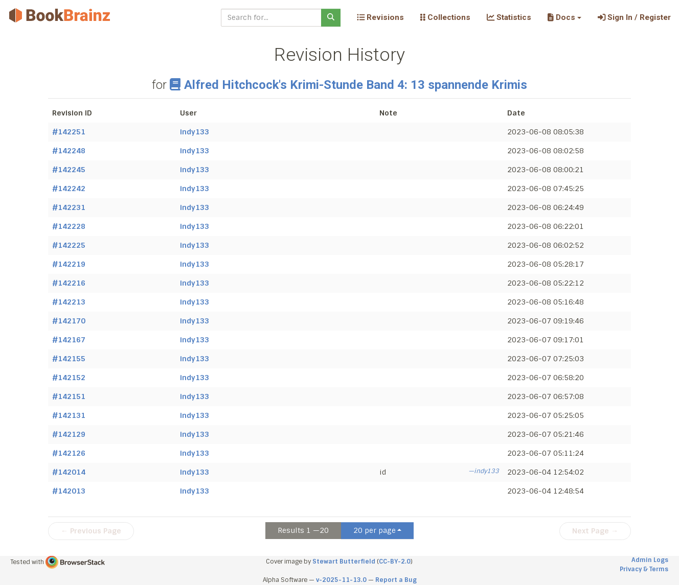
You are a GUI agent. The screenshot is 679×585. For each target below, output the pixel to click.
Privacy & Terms (644, 569)
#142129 (68, 434)
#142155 (68, 358)
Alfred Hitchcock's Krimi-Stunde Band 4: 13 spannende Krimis (348, 85)
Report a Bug (396, 580)
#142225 (68, 245)
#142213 (68, 302)
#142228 (68, 226)
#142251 (68, 131)
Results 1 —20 (303, 530)
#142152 (68, 377)
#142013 (68, 491)
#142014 (68, 472)
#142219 (68, 264)
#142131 (68, 415)
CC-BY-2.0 (395, 561)
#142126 (68, 453)
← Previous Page (91, 530)
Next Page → (595, 530)
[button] (564, 17)
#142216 (68, 283)
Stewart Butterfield (343, 561)
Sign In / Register (634, 17)
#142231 (68, 207)
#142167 (68, 339)
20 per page (374, 530)
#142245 (68, 169)
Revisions (380, 17)
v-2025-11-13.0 (341, 580)
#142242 (68, 188)
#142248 (68, 150)
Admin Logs (649, 560)
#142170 (68, 320)
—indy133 (483, 471)
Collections (445, 17)
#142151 (68, 396)
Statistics (509, 17)
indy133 (194, 131)
